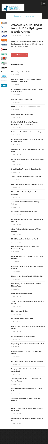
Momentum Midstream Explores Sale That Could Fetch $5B (27, 257)
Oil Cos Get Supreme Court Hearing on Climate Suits (26, 390)
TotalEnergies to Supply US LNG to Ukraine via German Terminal (26, 380)
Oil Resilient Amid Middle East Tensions (24, 211)
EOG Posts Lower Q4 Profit (20, 311)
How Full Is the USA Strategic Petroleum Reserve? (27, 184)
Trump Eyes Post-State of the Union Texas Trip (26, 177)
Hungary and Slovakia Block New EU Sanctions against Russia (26, 370)
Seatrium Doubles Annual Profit (21, 99)
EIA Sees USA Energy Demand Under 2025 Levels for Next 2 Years (27, 141)
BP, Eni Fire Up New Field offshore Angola (24, 239)
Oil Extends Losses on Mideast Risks (23, 336)
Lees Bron (27, 35)
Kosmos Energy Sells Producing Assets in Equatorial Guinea (28, 327)
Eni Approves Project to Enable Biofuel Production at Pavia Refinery (27, 90)
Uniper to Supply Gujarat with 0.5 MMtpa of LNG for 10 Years (27, 409)
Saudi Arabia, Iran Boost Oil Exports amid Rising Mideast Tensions (26, 285)
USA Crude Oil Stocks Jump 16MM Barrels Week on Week (27, 267)
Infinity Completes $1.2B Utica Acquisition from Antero (26, 352)
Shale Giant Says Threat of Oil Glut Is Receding (26, 169)
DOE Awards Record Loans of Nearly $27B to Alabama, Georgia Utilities (26, 81)
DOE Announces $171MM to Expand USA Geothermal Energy (25, 248)
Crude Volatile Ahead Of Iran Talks (22, 114)
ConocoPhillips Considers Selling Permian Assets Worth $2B (27, 220)
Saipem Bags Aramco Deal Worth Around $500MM (28, 344)
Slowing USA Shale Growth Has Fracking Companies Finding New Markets (24, 123)
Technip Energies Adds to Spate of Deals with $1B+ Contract (27, 302)
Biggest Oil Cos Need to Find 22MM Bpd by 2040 (27, 276)
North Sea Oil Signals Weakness (21, 293)
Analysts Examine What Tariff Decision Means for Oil (27, 419)
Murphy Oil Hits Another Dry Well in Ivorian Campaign (25, 193)
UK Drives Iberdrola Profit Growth (22, 319)
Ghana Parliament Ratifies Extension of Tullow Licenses (26, 230)
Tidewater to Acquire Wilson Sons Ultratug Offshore (25, 203)
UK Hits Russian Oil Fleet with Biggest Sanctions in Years (27, 160)
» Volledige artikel (20, 55)
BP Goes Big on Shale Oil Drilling (21, 72)
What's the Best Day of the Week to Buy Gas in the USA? (27, 150)
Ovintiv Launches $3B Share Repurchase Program (27, 132)
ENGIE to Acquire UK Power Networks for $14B (26, 107)
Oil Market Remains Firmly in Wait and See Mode (27, 361)
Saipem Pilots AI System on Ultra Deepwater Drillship (25, 400)
